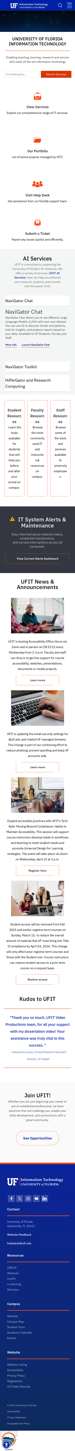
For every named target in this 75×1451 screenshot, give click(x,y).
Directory (13, 1289)
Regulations (14, 1381)
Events (11, 1338)
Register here (37, 870)
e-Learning (14, 1284)
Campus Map (15, 1321)
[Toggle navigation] (69, 5)
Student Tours (16, 1327)
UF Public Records (18, 1386)
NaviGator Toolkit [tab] (24, 366)
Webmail (13, 1273)
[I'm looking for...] (22, 74)
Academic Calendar (19, 1332)
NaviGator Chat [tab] (22, 300)
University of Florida (26, 1405)
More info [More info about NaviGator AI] (11, 344)
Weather (12, 1316)
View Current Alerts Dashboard (37, 558)
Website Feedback (19, 1235)
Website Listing (17, 1364)
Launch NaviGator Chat (36, 344)
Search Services (56, 74)
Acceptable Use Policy (18, 1423)
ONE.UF (12, 1268)
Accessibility (15, 1370)
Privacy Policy (16, 1375)
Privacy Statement (16, 1417)
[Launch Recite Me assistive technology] (6, 1444)
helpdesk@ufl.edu (19, 1243)
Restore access (37, 979)
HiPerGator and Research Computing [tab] (28, 383)
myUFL (11, 1279)
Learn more (37, 680)
